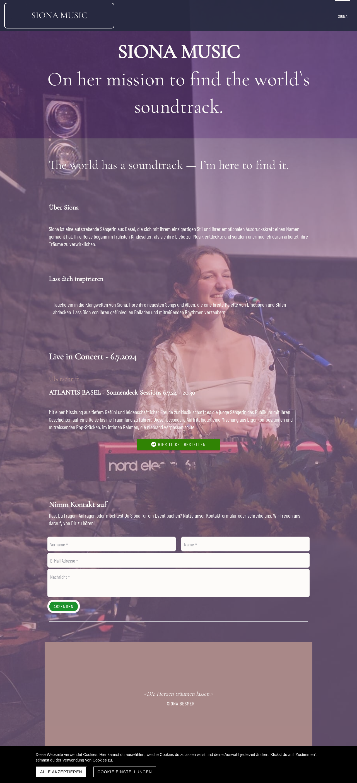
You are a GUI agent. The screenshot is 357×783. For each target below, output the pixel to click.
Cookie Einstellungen (125, 772)
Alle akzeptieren (61, 772)
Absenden (64, 606)
